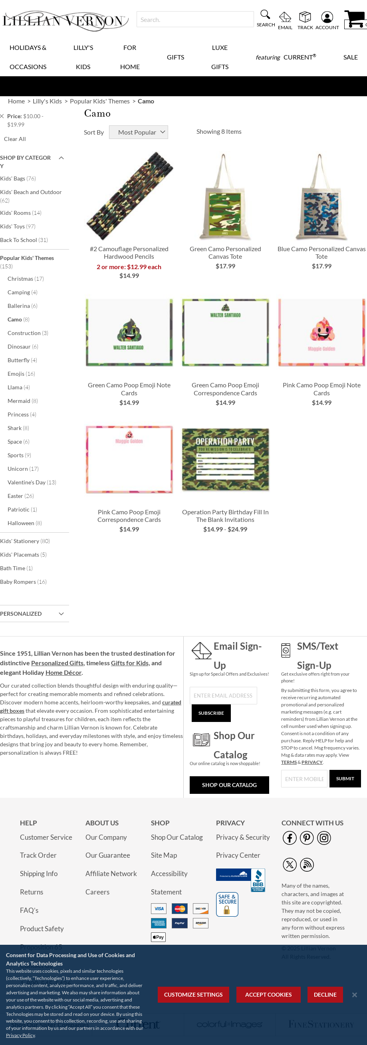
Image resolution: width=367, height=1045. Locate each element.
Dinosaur (28, 346)
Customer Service (46, 837)
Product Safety (42, 928)
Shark (24, 427)
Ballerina (28, 305)
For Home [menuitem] (130, 57)
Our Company (106, 837)
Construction (33, 332)
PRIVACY (312, 762)
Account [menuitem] (327, 27)
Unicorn (29, 468)
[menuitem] (286, 57)
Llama (24, 387)
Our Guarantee (107, 855)
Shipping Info (39, 873)
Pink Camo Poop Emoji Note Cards (322, 388)
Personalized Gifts (57, 662)
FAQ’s (29, 910)
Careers (97, 892)
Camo (24, 319)
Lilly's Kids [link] (47, 101)
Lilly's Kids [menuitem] (83, 57)
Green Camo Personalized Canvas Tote (225, 252)
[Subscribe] (211, 713)
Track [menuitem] (305, 27)
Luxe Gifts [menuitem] (219, 57)
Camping (28, 291)
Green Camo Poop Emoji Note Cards (129, 388)
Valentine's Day (37, 482)
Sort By (94, 132)
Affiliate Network (111, 873)
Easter (26, 495)
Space (24, 441)
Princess (27, 414)
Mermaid (28, 400)
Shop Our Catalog (229, 784)
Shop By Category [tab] (25, 161)
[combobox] (195, 19)
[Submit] (345, 778)
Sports (25, 454)
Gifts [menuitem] (175, 57)
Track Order (38, 855)
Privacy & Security (243, 837)
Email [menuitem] (285, 27)
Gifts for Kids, (130, 662)
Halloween (30, 522)
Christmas (31, 278)
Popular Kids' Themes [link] (100, 101)
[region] (183, 995)
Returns (31, 892)
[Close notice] (354, 995)
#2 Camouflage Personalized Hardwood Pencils (129, 252)
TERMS (289, 762)
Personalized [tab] (21, 613)
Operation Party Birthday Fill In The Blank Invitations (225, 515)
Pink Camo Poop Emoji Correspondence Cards (129, 515)
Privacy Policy (20, 1035)
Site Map (164, 855)
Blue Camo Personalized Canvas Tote (322, 252)
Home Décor (63, 672)
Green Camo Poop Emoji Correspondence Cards (225, 388)
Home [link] (16, 101)
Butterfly (28, 359)
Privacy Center (238, 855)
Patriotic (27, 509)
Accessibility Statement (169, 882)
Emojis (27, 373)
